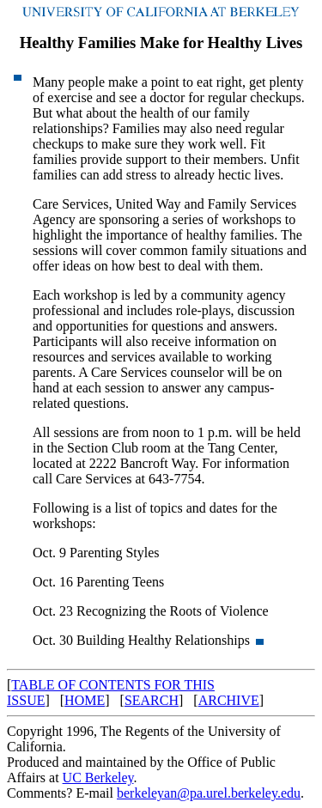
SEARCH (152, 700)
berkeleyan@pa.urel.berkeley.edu (209, 793)
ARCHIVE (228, 700)
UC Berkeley (98, 777)
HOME (84, 700)
